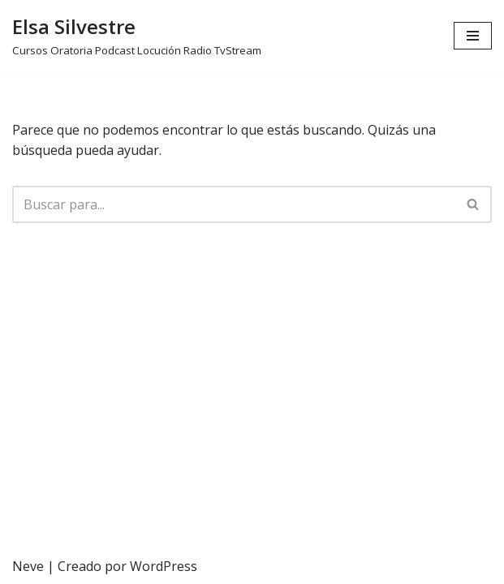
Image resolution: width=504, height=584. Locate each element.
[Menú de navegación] (473, 35)
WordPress (163, 566)
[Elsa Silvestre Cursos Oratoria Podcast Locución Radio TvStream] (136, 35)
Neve (28, 566)
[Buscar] (233, 204)
